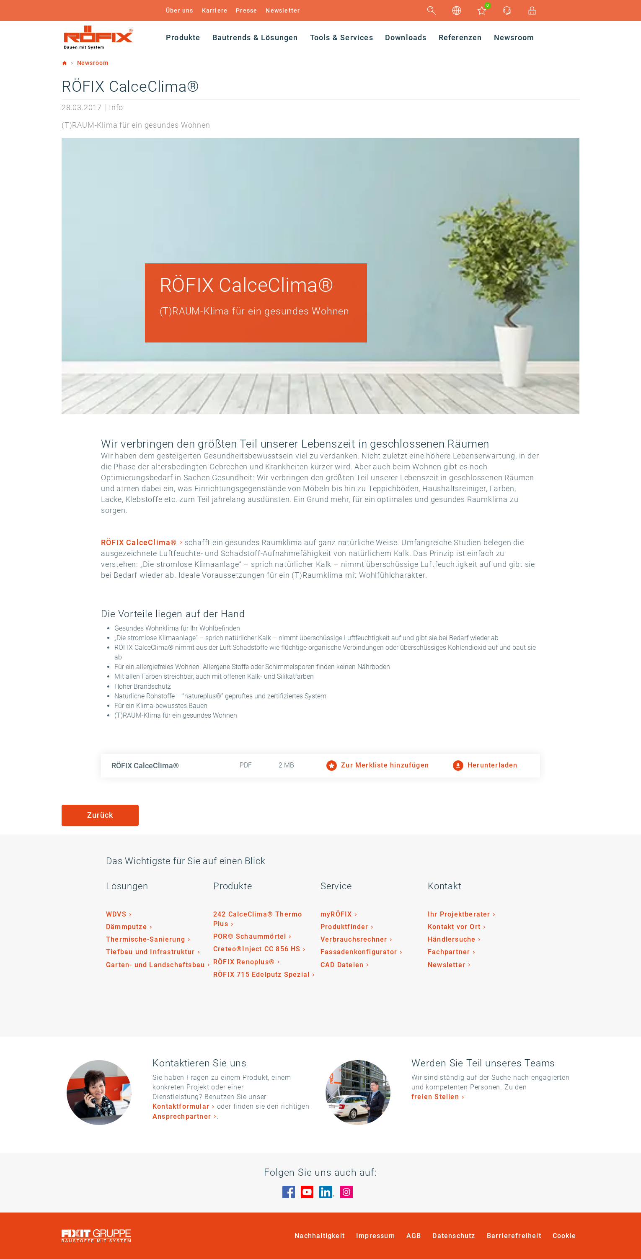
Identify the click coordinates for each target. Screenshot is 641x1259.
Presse (246, 10)
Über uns (180, 10)
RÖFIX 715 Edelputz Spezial (261, 974)
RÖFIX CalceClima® (139, 542)
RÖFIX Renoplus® (244, 962)
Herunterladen (485, 765)
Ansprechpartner (181, 1116)
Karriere (215, 10)
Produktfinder (344, 927)
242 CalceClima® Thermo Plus (257, 919)
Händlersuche (452, 939)
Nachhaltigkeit (320, 1236)
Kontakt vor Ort (454, 927)
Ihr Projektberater (459, 914)
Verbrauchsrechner (353, 939)
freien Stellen (435, 1097)
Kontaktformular (180, 1106)
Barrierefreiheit (514, 1236)
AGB (413, 1236)
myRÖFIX (336, 914)
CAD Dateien (342, 965)
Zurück (100, 815)
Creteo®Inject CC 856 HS (257, 949)
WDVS (116, 914)
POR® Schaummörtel (249, 936)
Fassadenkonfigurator (358, 952)
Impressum (375, 1236)
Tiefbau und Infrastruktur (150, 952)
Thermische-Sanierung (145, 939)
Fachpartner (449, 952)
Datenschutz (453, 1236)
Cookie (564, 1236)
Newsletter (283, 10)
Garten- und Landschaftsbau (155, 965)
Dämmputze (126, 927)
